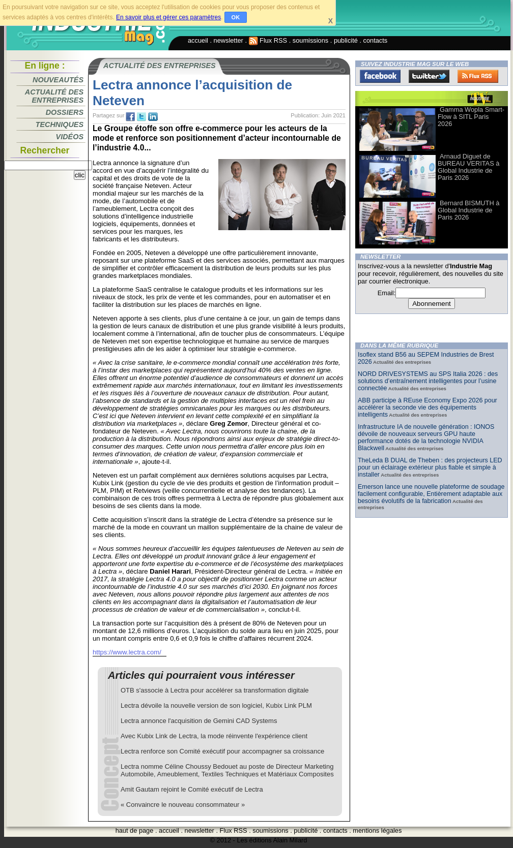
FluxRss (478, 76)
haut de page (135, 830)
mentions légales (377, 830)
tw (141, 117)
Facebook (380, 76)
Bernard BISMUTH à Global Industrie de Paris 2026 (468, 210)
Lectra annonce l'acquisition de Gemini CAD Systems (199, 721)
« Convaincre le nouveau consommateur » (183, 804)
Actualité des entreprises (54, 96)
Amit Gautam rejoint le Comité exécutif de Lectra (192, 789)
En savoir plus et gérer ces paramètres (168, 17)
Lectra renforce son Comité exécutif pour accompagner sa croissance (222, 751)
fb (130, 117)
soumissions (310, 40)
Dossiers (64, 112)
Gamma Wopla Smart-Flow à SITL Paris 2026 (471, 117)
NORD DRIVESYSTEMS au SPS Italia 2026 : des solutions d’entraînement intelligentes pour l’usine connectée (428, 381)
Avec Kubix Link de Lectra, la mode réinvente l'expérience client (214, 736)
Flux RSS (268, 40)
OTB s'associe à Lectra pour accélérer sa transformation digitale (215, 690)
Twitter (429, 76)
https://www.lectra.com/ (127, 652)
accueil (198, 40)
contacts (375, 40)
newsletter (228, 40)
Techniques (59, 124)
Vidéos (69, 137)
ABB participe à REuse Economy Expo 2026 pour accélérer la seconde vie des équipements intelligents (427, 407)
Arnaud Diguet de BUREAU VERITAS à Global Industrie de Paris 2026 (468, 166)
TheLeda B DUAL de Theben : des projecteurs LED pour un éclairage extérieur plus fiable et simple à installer (430, 467)
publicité (346, 40)
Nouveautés (58, 80)
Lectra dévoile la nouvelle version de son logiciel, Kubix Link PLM (216, 705)
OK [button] (236, 17)
